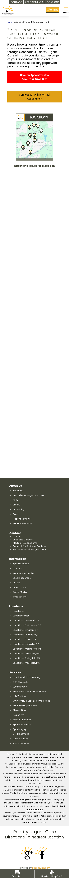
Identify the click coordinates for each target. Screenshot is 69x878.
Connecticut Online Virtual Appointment (34, 96)
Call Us (16, 536)
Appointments (21, 563)
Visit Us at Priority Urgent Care (29, 549)
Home (9, 22)
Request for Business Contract (29, 546)
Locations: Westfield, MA (26, 662)
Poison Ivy (18, 714)
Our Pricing (19, 509)
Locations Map (21, 615)
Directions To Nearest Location (34, 837)
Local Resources (22, 577)
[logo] (8, 8)
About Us (18, 490)
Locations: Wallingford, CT (27, 648)
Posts (16, 514)
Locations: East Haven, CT (27, 625)
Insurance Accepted (24, 573)
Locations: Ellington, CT (25, 629)
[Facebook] (42, 853)
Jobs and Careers (23, 539)
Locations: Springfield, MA (27, 658)
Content (17, 568)
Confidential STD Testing (26, 677)
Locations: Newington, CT (26, 634)
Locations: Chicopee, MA (26, 653)
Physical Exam (21, 710)
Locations (18, 610)
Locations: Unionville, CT (26, 644)
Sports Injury (20, 729)
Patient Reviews (21, 518)
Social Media (20, 592)
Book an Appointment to (34, 77)
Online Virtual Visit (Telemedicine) (31, 700)
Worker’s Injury (21, 738)
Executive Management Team (29, 495)
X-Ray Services (21, 743)
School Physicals (22, 719)
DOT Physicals (20, 681)
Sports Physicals (22, 724)
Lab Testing (19, 696)
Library (16, 504)
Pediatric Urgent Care (25, 705)
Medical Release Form (25, 542)
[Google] (27, 853)
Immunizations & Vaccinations (30, 691)
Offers (16, 582)
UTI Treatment (20, 733)
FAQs (15, 499)
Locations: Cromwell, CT (26, 620)
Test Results (19, 596)
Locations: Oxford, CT (24, 639)
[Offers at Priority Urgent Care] (52, 10)
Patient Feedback (22, 523)
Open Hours (19, 587)
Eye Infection (20, 686)
